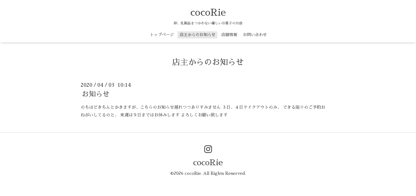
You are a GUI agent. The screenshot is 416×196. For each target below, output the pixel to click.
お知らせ (96, 94)
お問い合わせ (255, 35)
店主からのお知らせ (197, 35)
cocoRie (208, 12)
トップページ (162, 35)
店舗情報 (229, 35)
